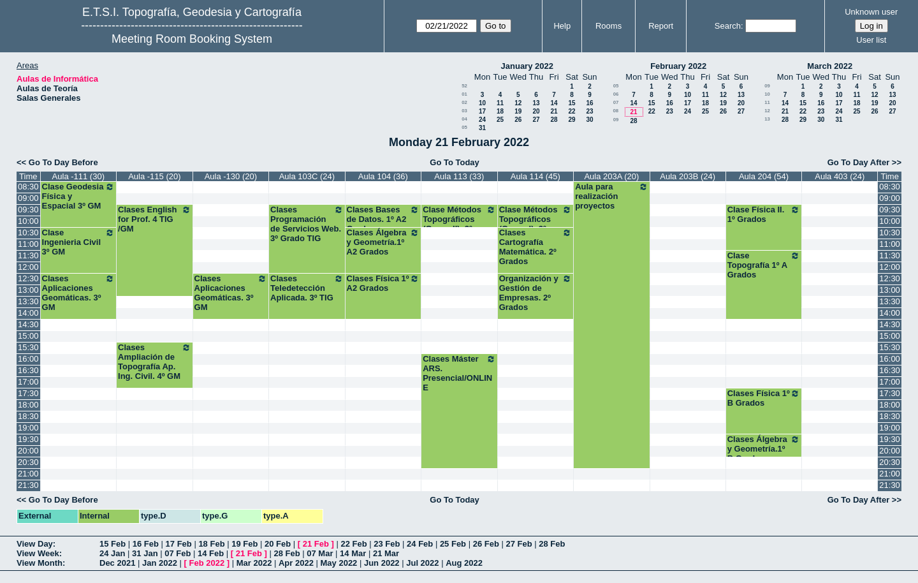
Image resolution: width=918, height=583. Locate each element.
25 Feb (453, 544)
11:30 (28, 255)
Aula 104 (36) (383, 176)
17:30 (28, 393)
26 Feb (486, 544)
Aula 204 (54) (764, 176)
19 (517, 111)
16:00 (28, 359)
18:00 (28, 405)
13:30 (28, 301)
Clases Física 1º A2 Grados (383, 283)
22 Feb (353, 544)
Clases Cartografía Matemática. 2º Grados (535, 247)
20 (535, 111)
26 (517, 119)
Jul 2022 (422, 563)
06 (616, 94)
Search (728, 26)
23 (589, 111)
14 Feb (211, 553)
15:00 (28, 336)
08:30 (28, 186)
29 (571, 119)
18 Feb (211, 544)
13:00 (28, 290)
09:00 (28, 198)
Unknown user (871, 12)
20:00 (28, 450)
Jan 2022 (159, 563)
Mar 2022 (254, 563)
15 (571, 103)
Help (562, 26)
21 (553, 111)
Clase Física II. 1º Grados (764, 214)
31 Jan (144, 553)
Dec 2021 (117, 563)
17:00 (28, 382)
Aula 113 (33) (459, 176)
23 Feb (387, 544)
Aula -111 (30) (78, 176)
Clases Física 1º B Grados (764, 398)
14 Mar (353, 553)
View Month (39, 563)
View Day (35, 544)
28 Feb (552, 544)
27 (535, 119)
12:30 (28, 278)
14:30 (28, 324)
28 (553, 119)
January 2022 (527, 66)
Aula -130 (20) (231, 176)
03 (464, 111)
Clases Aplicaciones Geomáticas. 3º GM (78, 293)
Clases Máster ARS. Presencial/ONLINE (459, 373)
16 (589, 103)
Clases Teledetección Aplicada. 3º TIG (307, 288)
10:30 (28, 232)
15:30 (28, 347)
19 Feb (244, 544)
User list (871, 40)
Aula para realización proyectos (611, 196)
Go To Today (454, 162)
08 (615, 111)
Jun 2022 (382, 563)
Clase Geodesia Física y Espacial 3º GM (78, 196)
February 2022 (678, 66)
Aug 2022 (464, 563)
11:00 (28, 244)
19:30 (28, 439)
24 (482, 119)
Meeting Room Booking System (192, 39)
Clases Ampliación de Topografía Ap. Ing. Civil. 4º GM (154, 362)
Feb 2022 (207, 563)
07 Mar (320, 553)
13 (535, 103)
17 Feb (179, 544)
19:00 (28, 427)
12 (517, 103)
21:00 (28, 473)
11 (500, 103)
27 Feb (519, 544)
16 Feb (146, 544)
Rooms (608, 26)
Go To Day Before (63, 162)
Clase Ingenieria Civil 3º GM (78, 242)
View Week (38, 553)
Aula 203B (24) (687, 176)
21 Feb (316, 544)
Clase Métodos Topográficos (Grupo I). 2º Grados (535, 224)
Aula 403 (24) (839, 176)
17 (482, 111)
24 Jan (112, 553)
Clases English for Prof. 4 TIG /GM (154, 219)
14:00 (28, 313)
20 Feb (278, 544)
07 (616, 102)
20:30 (28, 462)
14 (553, 103)
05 (464, 127)
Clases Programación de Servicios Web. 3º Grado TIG (307, 224)
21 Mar (386, 553)
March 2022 (829, 66)
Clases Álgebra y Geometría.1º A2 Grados (383, 242)
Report (660, 26)
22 (571, 111)
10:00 (28, 221)
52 (464, 86)
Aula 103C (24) (307, 176)
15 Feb (112, 544)
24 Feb (420, 544)
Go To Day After (858, 162)
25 (500, 119)
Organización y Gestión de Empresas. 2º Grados (535, 293)
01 (464, 94)
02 (464, 102)
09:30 (28, 209)
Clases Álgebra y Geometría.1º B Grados (764, 448)
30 (589, 119)
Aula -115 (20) (154, 176)
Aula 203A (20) (611, 176)
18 (500, 111)
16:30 (28, 370)
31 (482, 127)
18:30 (28, 416)
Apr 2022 (296, 563)
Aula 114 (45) (535, 176)
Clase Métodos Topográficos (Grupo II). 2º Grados (459, 224)
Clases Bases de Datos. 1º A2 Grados (383, 219)
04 (464, 119)
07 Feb (177, 553)
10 (482, 103)
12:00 (28, 267)
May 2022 (339, 563)
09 (616, 119)
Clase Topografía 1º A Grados (764, 265)
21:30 (28, 485)
